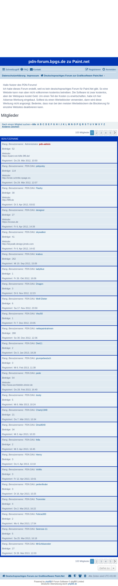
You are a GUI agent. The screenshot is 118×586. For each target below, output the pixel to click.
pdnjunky (40, 166)
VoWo (39, 469)
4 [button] (105, 132)
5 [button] (110, 132)
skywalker (41, 232)
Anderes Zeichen (10, 127)
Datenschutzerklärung (14, 75)
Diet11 (39, 343)
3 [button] (101, 132)
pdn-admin (44, 144)
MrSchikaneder (43, 544)
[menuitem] (24, 69)
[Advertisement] (58, 28)
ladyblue (40, 269)
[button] (115, 132)
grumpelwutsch (43, 358)
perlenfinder (42, 484)
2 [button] (96, 132)
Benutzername (9, 139)
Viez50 (39, 313)
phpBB (48, 581)
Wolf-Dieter (41, 298)
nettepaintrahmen (45, 328)
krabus (39, 254)
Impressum (33, 75)
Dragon (39, 284)
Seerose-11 (42, 529)
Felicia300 (41, 514)
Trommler (41, 499)
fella (38, 439)
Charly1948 (41, 410)
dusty (38, 395)
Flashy (39, 188)
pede (38, 373)
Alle (34, 124)
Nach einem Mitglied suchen (16, 124)
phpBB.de (72, 584)
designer (40, 210)
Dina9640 (41, 425)
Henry (39, 454)
